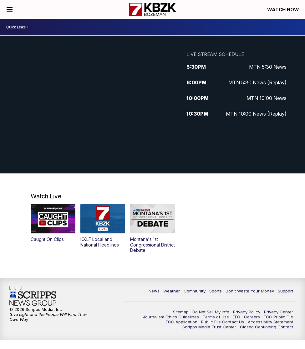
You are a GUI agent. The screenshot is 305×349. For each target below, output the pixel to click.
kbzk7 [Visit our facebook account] (12, 287)
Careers (252, 316)
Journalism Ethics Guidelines (171, 316)
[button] (53, 223)
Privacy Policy (246, 311)
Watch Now (283, 9)
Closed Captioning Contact (266, 326)
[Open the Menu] (9, 9)
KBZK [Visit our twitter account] (22, 287)
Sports (215, 290)
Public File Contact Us (222, 321)
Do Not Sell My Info (210, 311)
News (154, 290)
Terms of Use (216, 316)
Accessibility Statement (270, 321)
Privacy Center (278, 311)
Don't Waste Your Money (250, 290)
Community (195, 290)
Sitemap (181, 311)
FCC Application (181, 321)
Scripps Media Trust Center (209, 326)
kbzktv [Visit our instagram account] (17, 287)
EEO (236, 316)
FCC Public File (278, 316)
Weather (171, 290)
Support (285, 290)
